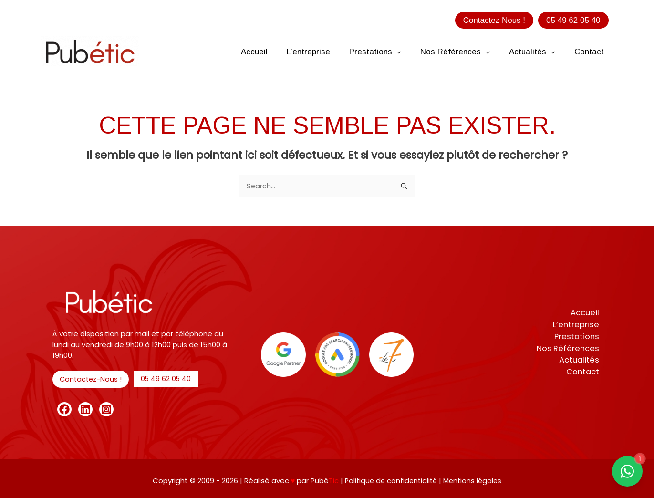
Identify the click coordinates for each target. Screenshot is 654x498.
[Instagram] (106, 410)
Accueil (586, 312)
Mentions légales (474, 481)
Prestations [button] (578, 336)
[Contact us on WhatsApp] (627, 471)
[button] (494, 20)
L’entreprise (578, 324)
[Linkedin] (85, 410)
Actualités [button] (581, 361)
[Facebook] (64, 410)
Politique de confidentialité (391, 481)
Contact (584, 373)
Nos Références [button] (569, 348)
